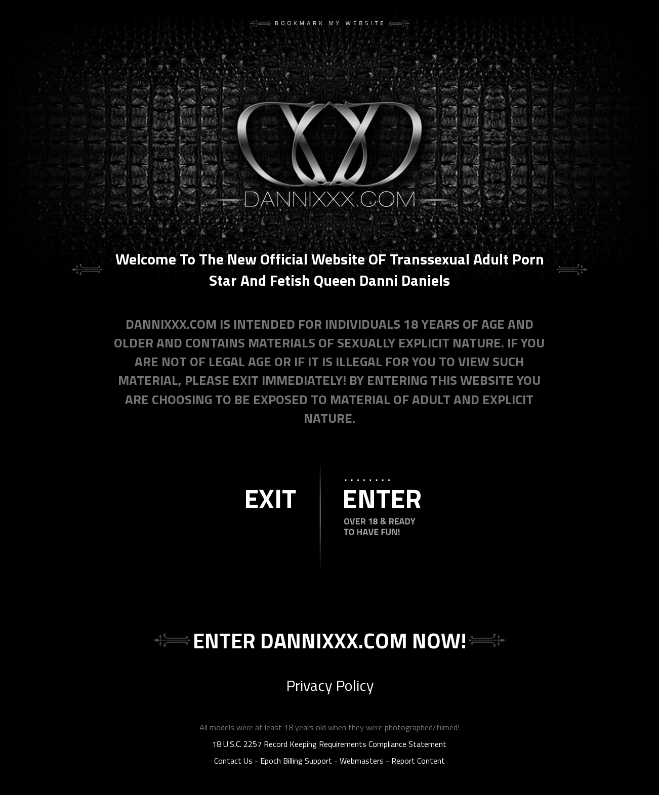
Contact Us (233, 761)
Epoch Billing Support (296, 761)
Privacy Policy (330, 685)
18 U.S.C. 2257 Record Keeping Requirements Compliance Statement (329, 744)
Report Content (418, 761)
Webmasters (362, 761)
